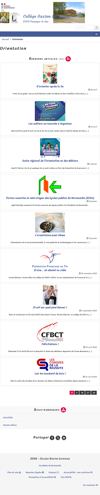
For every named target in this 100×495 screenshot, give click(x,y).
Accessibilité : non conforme (78, 472)
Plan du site (14, 472)
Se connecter (90, 485)
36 (94, 393)
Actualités (8, 417)
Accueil (5, 39)
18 (82, 393)
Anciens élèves (10, 425)
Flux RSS (66, 477)
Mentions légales (35, 472)
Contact (54, 472)
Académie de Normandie (50, 465)
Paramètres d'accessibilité (42, 477)
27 (88, 393)
